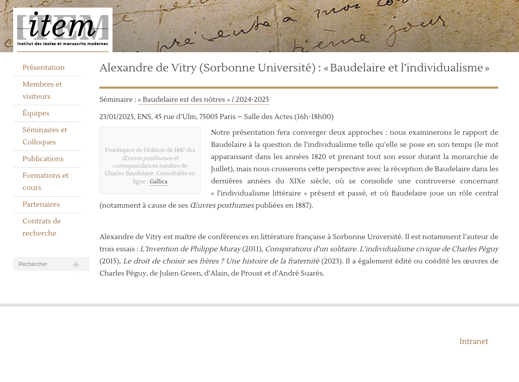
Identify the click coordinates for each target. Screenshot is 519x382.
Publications (43, 159)
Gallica (158, 181)
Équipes (36, 113)
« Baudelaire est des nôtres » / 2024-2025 (203, 99)
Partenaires (41, 204)
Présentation (44, 67)
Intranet (474, 342)
